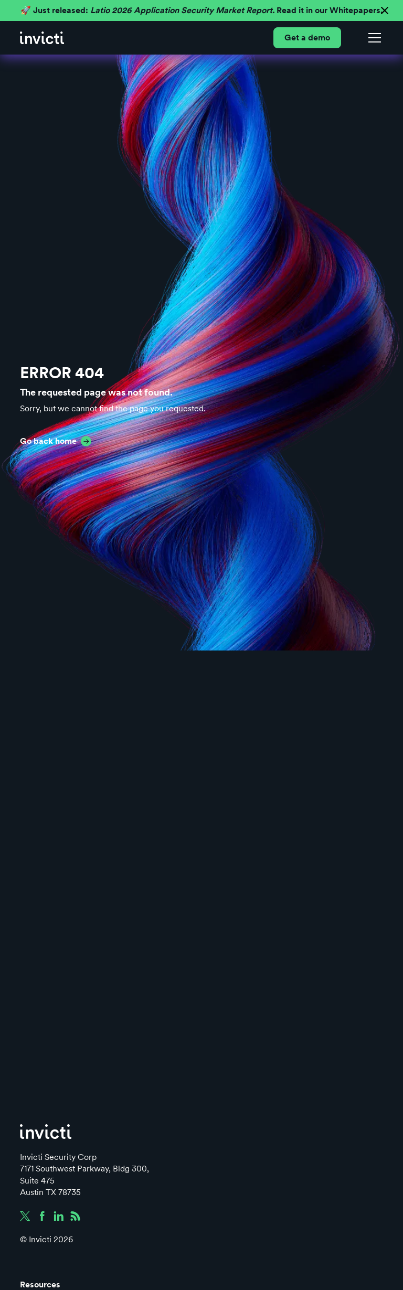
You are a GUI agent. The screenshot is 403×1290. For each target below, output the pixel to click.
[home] (42, 37)
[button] (372, 37)
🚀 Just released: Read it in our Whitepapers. (201, 10)
